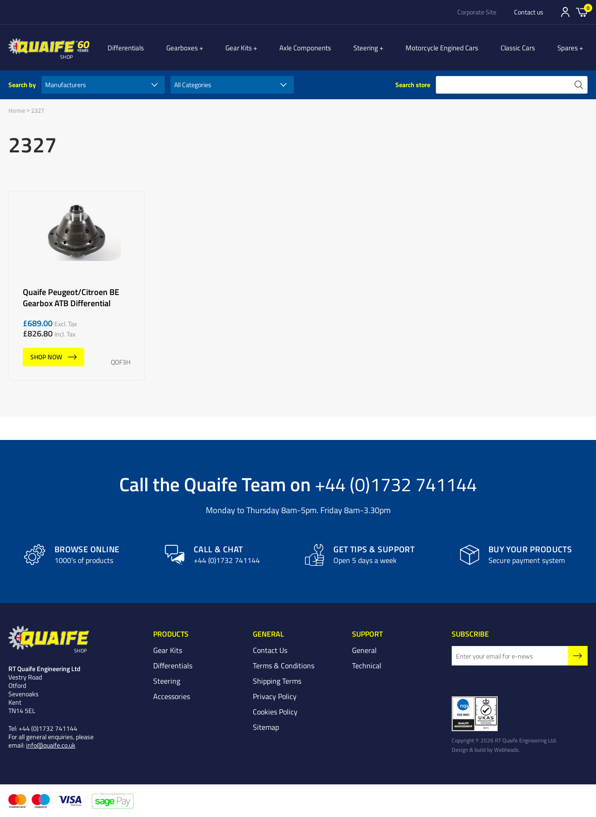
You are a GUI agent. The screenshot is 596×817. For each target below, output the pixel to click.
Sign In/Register (565, 12)
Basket (582, 11)
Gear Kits (254, 47)
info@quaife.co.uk (50, 745)
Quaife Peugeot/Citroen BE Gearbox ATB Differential (76, 286)
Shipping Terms (277, 681)
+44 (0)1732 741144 (396, 484)
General (364, 650)
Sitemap (266, 727)
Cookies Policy (275, 712)
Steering (376, 47)
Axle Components (315, 47)
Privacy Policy (275, 697)
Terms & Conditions (283, 666)
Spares (572, 47)
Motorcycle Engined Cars (447, 47)
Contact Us (270, 650)
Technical (366, 666)
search (579, 85)
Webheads (506, 750)
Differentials (146, 47)
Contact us (528, 12)
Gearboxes (202, 47)
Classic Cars (523, 47)
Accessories (171, 697)
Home (16, 110)
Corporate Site (476, 12)
